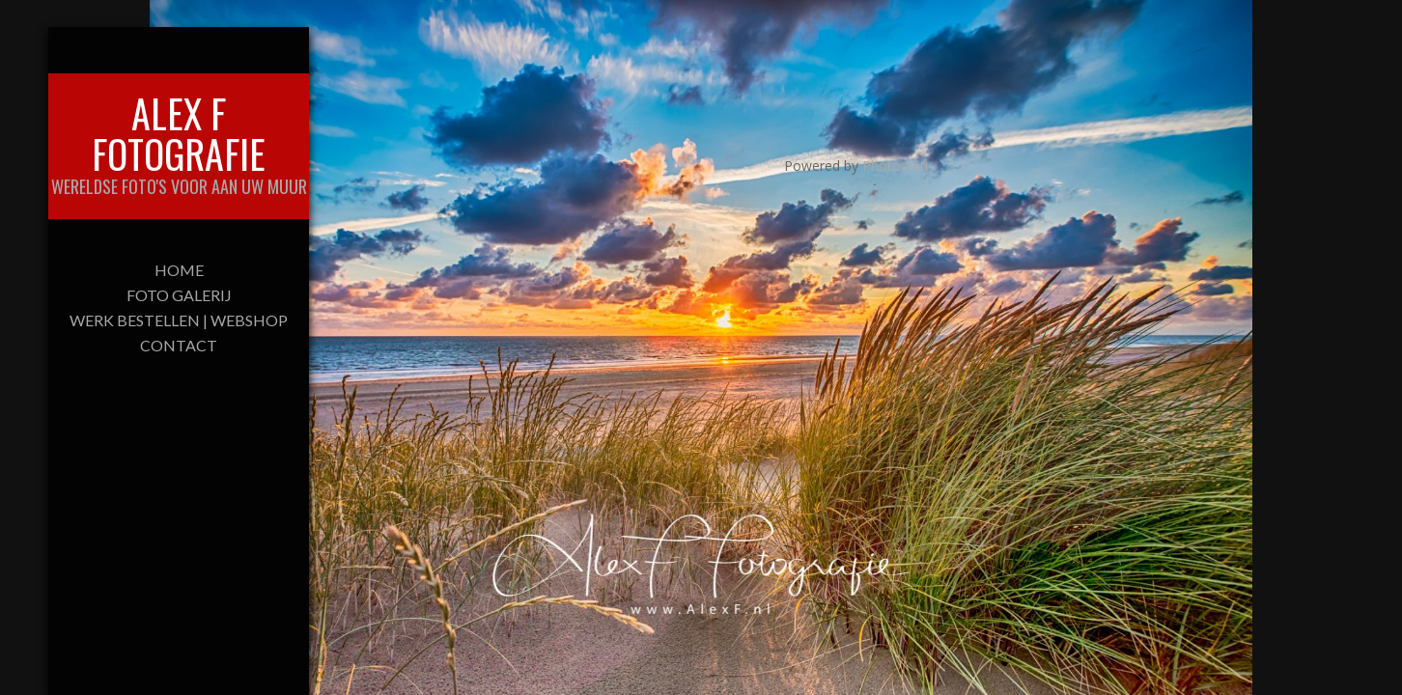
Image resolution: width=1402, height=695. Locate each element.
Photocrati (895, 165)
